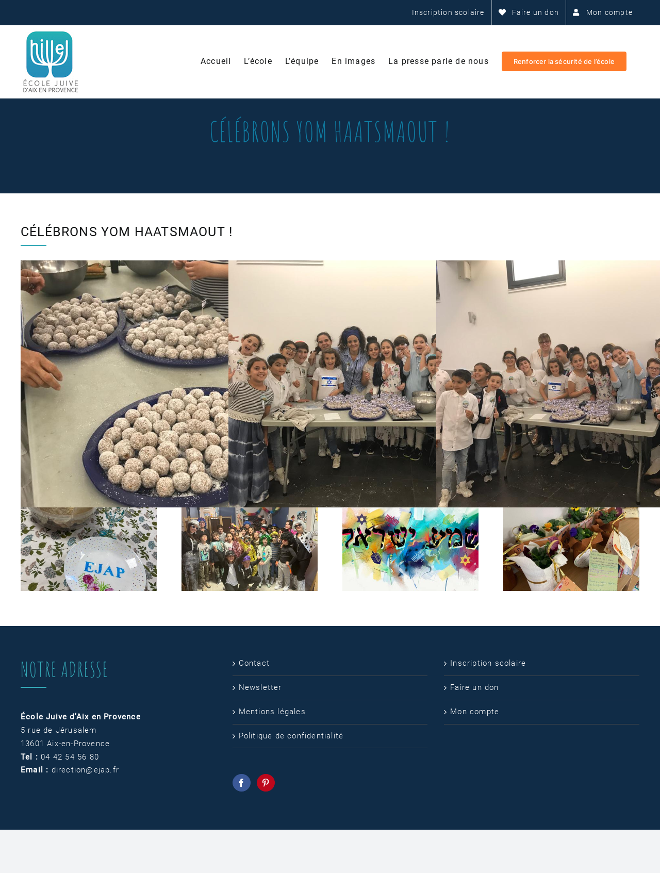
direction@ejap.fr (85, 770)
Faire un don (474, 687)
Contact (254, 663)
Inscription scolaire (488, 663)
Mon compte (474, 711)
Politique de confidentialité (291, 735)
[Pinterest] (266, 783)
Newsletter (260, 687)
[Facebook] (242, 783)
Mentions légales (272, 711)
